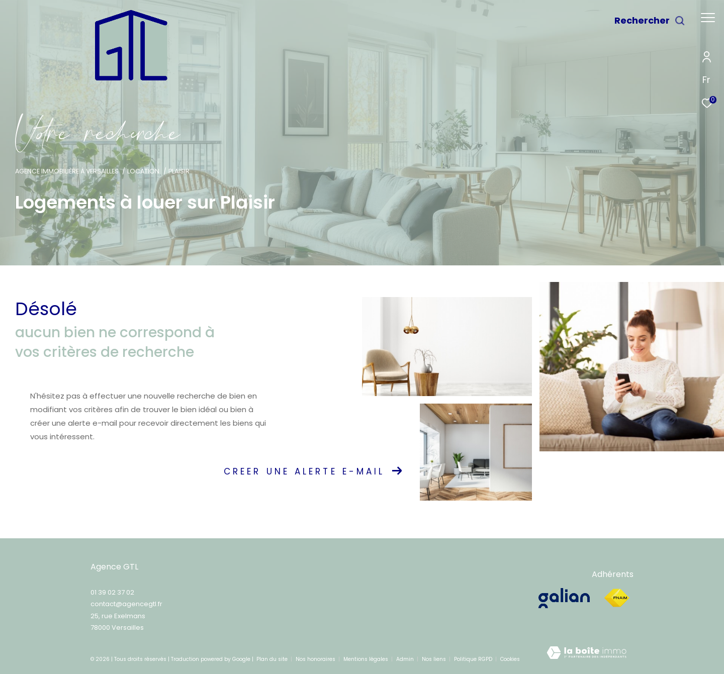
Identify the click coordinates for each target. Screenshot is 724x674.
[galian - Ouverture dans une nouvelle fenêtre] (565, 598)
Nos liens (434, 659)
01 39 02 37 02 (112, 592)
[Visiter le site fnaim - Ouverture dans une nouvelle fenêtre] (617, 598)
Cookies (510, 659)
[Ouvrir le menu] (708, 17)
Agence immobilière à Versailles (67, 171)
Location (143, 171)
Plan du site (272, 659)
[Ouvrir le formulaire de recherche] (649, 20)
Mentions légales (366, 659)
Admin (405, 659)
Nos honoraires (316, 659)
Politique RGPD (473, 659)
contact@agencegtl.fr (126, 604)
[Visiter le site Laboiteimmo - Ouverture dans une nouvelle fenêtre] (586, 655)
